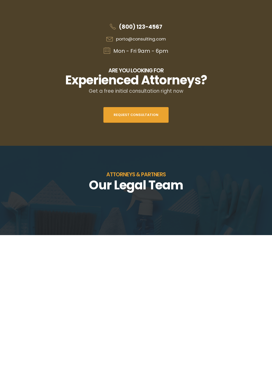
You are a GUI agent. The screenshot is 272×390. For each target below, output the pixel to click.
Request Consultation (136, 115)
